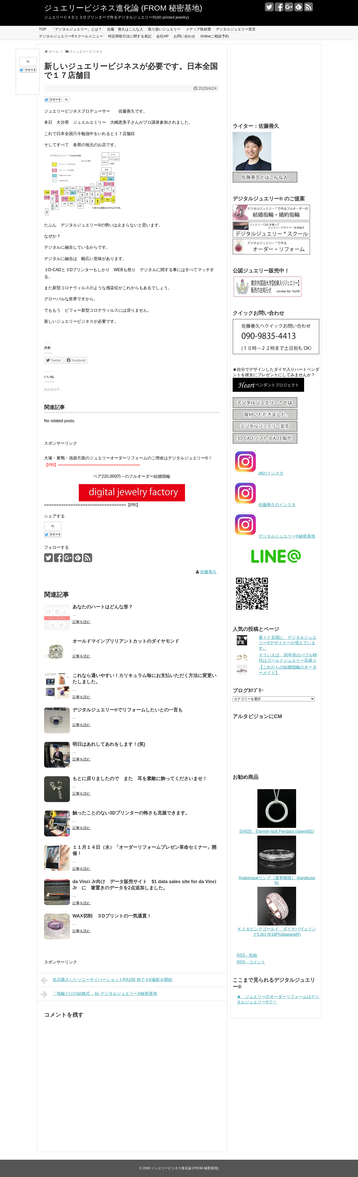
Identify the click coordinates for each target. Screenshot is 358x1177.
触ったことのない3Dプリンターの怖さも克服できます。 (131, 812)
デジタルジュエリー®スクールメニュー (71, 36)
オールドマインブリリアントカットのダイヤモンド (125, 641)
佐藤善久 (208, 572)
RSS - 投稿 (247, 955)
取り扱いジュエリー (164, 29)
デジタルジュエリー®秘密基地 (286, 536)
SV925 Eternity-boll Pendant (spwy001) (276, 831)
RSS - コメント (251, 962)
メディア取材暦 (198, 29)
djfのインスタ (270, 473)
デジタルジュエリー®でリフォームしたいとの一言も (127, 709)
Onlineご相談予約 (214, 36)
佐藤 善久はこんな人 (125, 29)
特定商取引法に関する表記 (129, 36)
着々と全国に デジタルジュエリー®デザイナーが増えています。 (287, 642)
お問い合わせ (184, 36)
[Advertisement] (271, 77)
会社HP (162, 36)
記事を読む (81, 622)
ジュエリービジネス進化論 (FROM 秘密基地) (123, 8)
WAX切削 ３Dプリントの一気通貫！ (111, 916)
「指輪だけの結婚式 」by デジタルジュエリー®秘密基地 (98, 994)
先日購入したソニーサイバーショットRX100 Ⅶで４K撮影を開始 (106, 980)
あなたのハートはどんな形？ (102, 606)
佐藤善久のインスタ (277, 505)
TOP (42, 29)
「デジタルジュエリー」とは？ (76, 29)
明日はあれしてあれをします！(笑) (108, 744)
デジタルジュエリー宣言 (236, 29)
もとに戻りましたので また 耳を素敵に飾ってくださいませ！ (139, 778)
